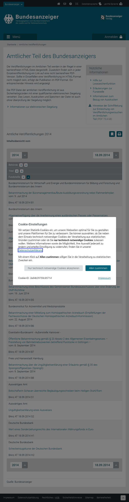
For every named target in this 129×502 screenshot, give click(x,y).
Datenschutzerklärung (30, 250)
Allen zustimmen (98, 268)
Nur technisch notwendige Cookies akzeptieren (53, 268)
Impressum (104, 278)
